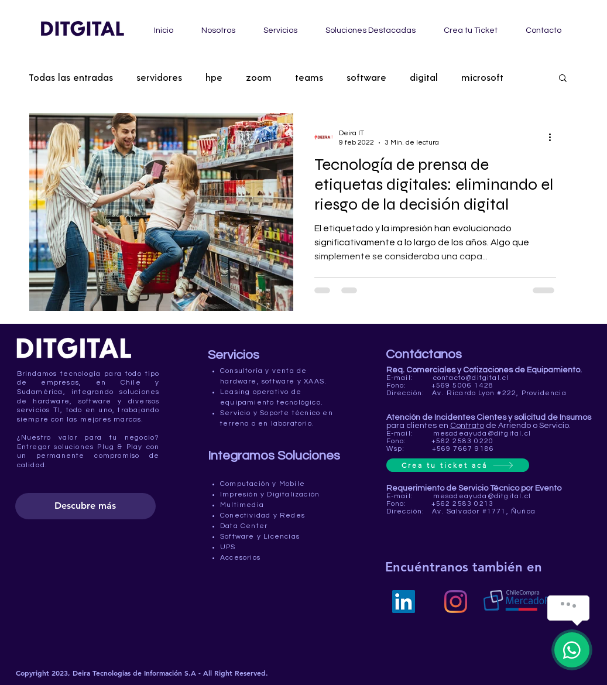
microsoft (482, 77)
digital (424, 77)
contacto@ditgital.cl (471, 378)
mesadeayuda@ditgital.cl (482, 433)
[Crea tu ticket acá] (457, 465)
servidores (159, 77)
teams (309, 77)
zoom (259, 77)
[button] (562, 79)
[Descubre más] (85, 506)
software (366, 77)
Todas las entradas (71, 77)
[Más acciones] (554, 137)
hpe (213, 77)
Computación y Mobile (262, 484)
